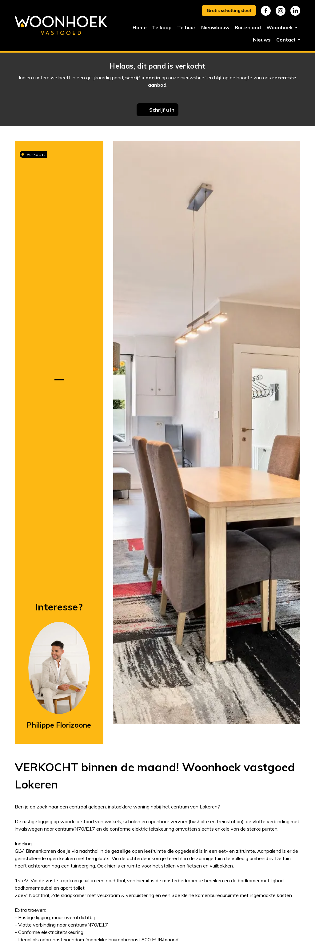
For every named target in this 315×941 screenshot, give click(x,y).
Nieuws (262, 40)
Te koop (162, 27)
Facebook (266, 11)
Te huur (186, 27)
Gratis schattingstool (229, 10)
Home (140, 27)
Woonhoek (280, 27)
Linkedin (295, 11)
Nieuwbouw (215, 27)
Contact (286, 40)
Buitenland (248, 27)
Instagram (280, 11)
